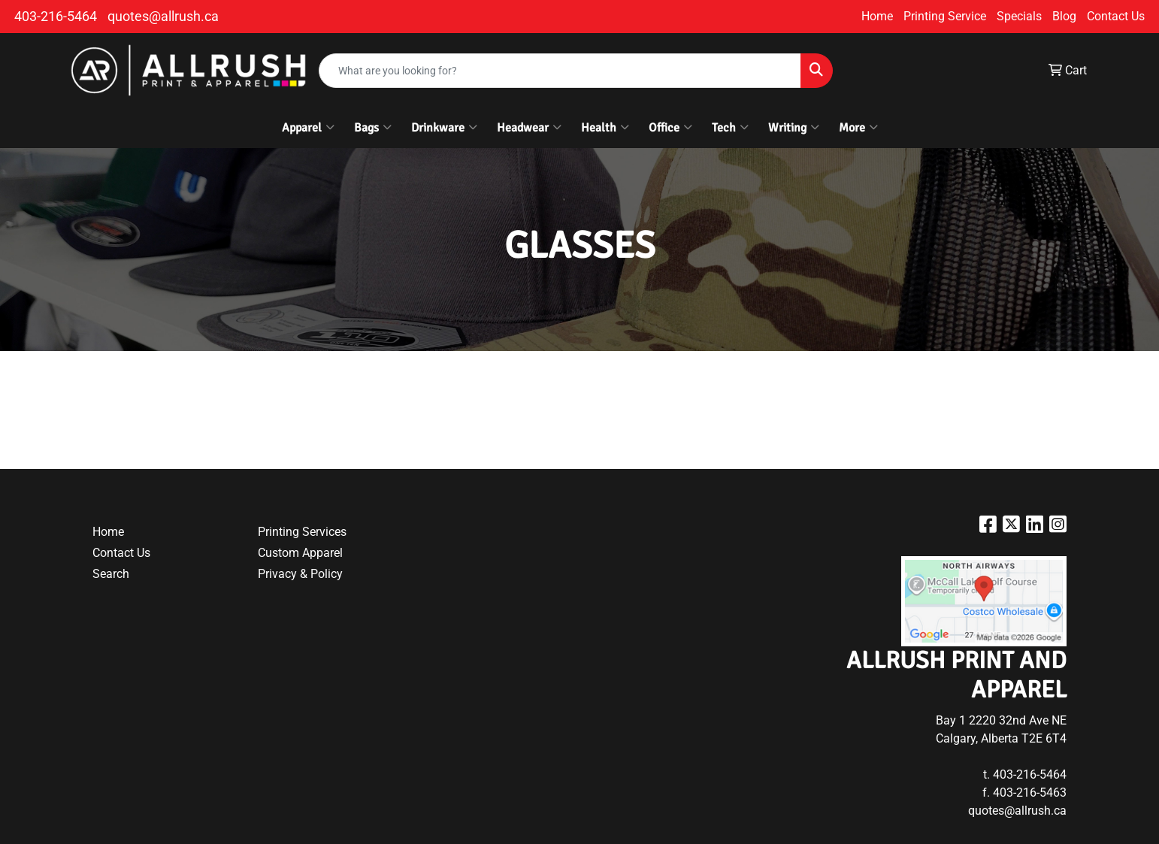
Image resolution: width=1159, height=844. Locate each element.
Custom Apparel (300, 553)
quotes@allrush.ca (163, 16)
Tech (730, 128)
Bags (373, 128)
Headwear (529, 128)
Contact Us (1116, 16)
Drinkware (444, 128)
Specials (1019, 16)
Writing (793, 128)
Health (605, 128)
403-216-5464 (55, 16)
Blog (1064, 16)
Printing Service (944, 16)
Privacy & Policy (300, 574)
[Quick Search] (560, 70)
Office (670, 128)
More (858, 128)
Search (110, 574)
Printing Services (302, 532)
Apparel (308, 128)
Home (877, 16)
